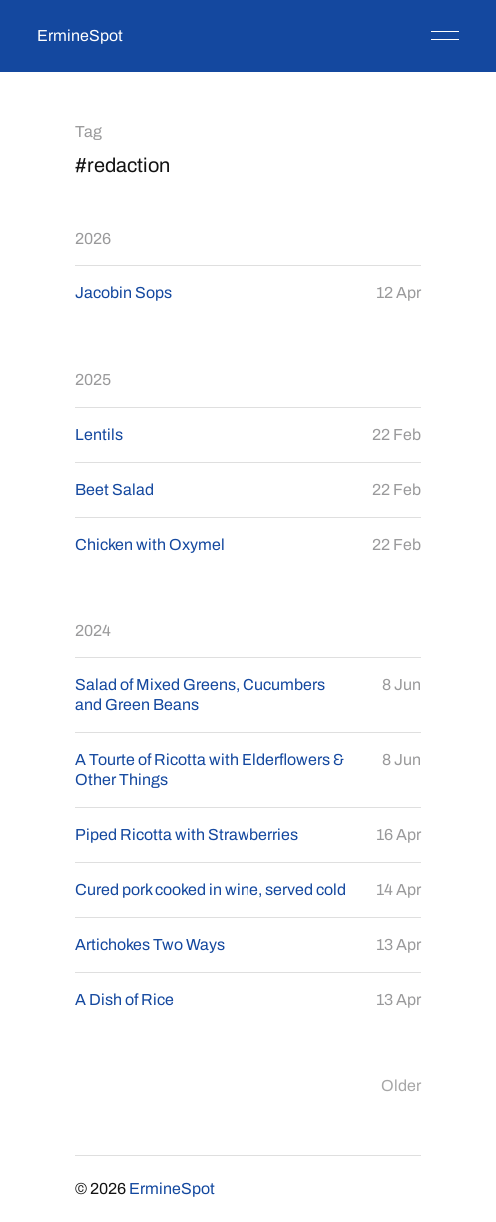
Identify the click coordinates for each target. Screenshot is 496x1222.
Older (401, 1085)
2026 (93, 238)
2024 (93, 630)
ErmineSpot (80, 35)
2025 (93, 379)
